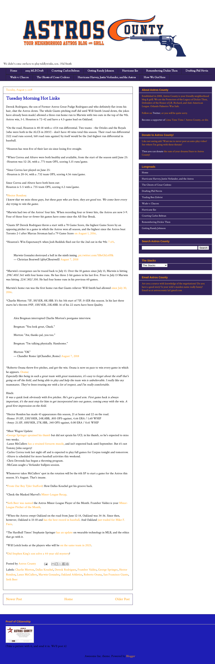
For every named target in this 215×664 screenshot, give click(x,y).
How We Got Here (154, 77)
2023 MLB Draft (34, 71)
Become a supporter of (153, 120)
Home (13, 71)
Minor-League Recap (53, 495)
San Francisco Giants (115, 575)
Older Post (122, 599)
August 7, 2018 (69, 259)
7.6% (111, 242)
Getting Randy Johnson (101, 71)
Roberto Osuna (93, 575)
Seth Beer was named (20, 503)
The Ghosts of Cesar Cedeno (53, 77)
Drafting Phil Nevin (197, 71)
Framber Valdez (87, 570)
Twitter (156, 113)
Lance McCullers (27, 575)
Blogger (130, 656)
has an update (64, 532)
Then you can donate (152, 151)
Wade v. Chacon (19, 77)
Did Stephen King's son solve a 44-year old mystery (38, 554)
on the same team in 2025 (75, 545)
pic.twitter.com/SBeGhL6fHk (96, 255)
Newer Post (14, 599)
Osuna (24, 372)
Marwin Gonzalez (48, 575)
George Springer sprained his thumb (28, 435)
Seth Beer (12, 579)
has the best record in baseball (62, 520)
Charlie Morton (24, 570)
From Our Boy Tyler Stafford (24, 486)
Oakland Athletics (71, 575)
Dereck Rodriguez (65, 570)
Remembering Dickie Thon (161, 71)
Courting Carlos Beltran (65, 71)
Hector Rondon (16, 195)
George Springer (108, 570)
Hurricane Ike (130, 71)
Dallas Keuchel (44, 570)
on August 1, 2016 (85, 233)
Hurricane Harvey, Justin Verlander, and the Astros (107, 77)
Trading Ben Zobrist (152, 197)
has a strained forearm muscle (46, 444)
